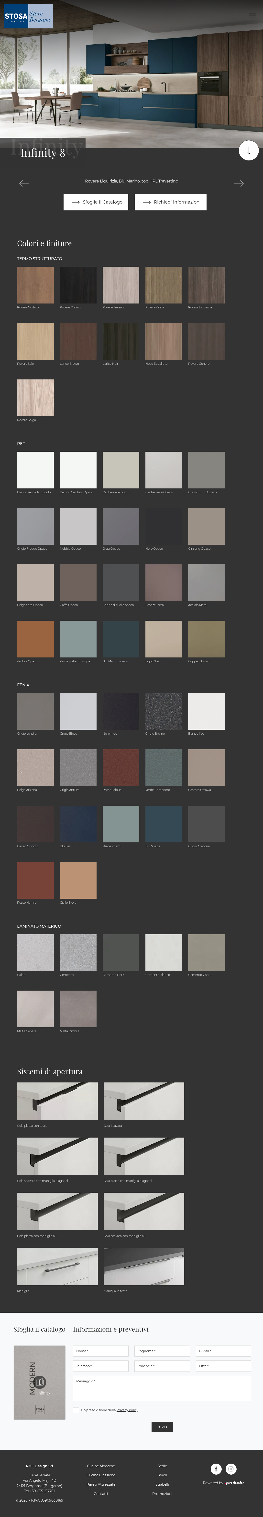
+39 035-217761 (42, 1491)
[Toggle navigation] (252, 16)
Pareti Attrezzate (101, 1484)
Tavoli (162, 1475)
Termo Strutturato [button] (39, 258)
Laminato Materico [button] (39, 926)
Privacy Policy (127, 1410)
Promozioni (162, 1494)
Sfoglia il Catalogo (95, 202)
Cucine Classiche (101, 1475)
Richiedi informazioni (171, 202)
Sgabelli (162, 1484)
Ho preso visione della (109, 1410)
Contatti (101, 1494)
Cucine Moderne (101, 1466)
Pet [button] (21, 443)
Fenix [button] (23, 685)
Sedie (162, 1466)
